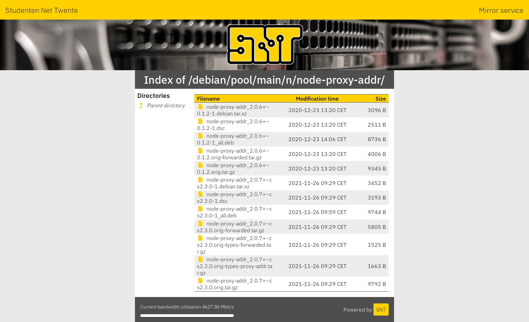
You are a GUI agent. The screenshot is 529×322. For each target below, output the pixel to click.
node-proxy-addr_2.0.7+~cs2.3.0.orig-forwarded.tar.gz (234, 227)
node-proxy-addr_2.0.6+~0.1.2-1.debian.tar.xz (233, 110)
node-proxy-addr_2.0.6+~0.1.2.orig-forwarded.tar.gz (233, 154)
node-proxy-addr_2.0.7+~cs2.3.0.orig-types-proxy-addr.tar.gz (234, 266)
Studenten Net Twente (41, 10)
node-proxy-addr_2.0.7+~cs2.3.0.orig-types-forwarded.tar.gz (234, 245)
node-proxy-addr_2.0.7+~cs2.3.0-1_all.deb (234, 212)
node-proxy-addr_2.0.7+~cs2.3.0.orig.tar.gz (234, 284)
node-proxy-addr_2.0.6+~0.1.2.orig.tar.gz (233, 168)
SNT (381, 309)
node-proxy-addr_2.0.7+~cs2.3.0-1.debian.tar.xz (234, 183)
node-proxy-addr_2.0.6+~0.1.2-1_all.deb (233, 139)
